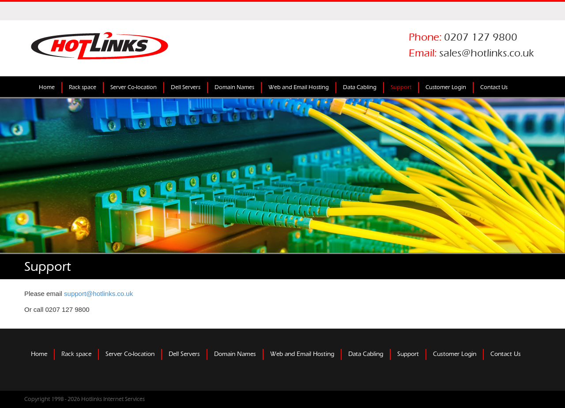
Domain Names (234, 87)
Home (47, 87)
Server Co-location (133, 87)
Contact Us (494, 87)
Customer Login (446, 87)
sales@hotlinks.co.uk (486, 53)
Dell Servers (185, 87)
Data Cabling (360, 87)
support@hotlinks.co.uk (98, 293)
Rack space (82, 87)
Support (401, 87)
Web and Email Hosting (298, 87)
